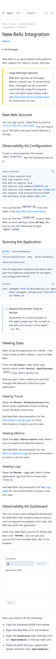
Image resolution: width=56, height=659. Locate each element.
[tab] (10, 171)
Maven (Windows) (44, 256)
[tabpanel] (28, 188)
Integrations (8, 27)
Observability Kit (27, 23)
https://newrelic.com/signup (18, 126)
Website (6, 41)
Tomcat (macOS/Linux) (13, 256)
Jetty (30, 256)
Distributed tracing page (16, 420)
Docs (10, 13)
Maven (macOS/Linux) (13, 262)
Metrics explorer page (15, 453)
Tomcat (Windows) (21, 251)
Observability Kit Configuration (32, 97)
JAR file (6, 251)
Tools (13, 23)
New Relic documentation (31, 211)
